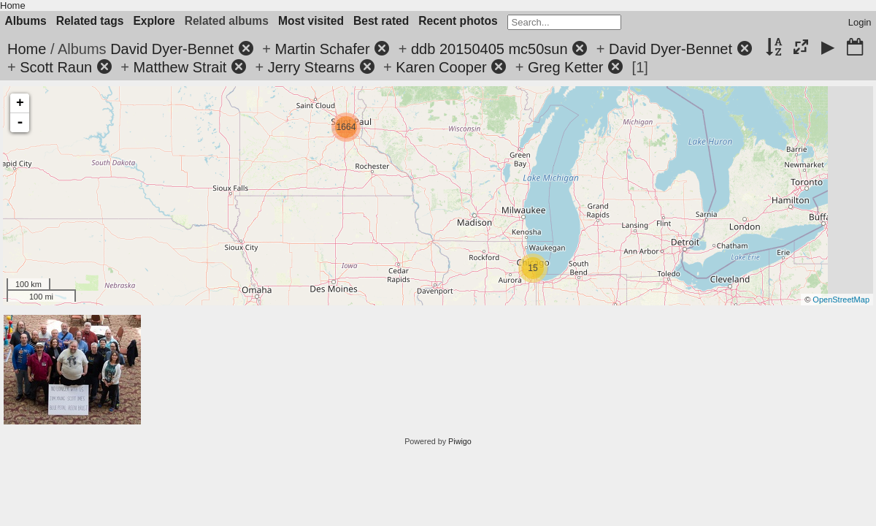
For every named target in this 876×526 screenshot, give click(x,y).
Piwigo (460, 441)
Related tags (90, 21)
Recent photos (457, 21)
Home (13, 5)
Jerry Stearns (311, 67)
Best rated (381, 21)
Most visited (311, 21)
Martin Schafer (322, 49)
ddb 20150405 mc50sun (489, 49)
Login (860, 22)
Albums (26, 21)
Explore (153, 21)
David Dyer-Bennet (172, 49)
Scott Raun (56, 67)
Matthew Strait (180, 67)
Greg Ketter (565, 67)
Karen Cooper (441, 67)
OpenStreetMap (840, 299)
